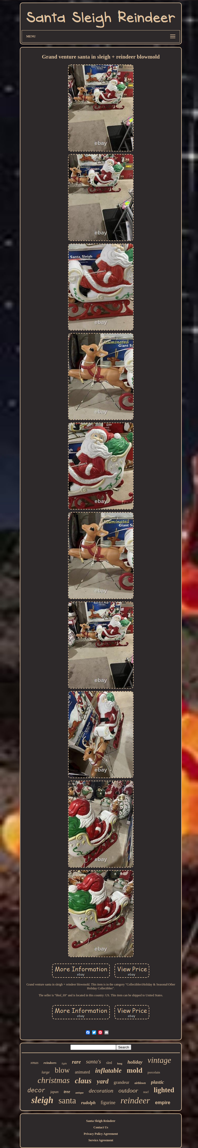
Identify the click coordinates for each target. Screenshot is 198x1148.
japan (54, 1092)
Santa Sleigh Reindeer (100, 1121)
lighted (164, 1090)
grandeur (121, 1082)
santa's (93, 1061)
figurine (108, 1102)
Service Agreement (100, 1140)
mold (135, 1070)
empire (162, 1102)
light (64, 1063)
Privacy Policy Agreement (101, 1134)
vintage (159, 1060)
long (119, 1063)
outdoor (128, 1090)
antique (79, 1092)
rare (76, 1062)
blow (62, 1070)
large (46, 1072)
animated (82, 1072)
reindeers (50, 1063)
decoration (101, 1090)
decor (36, 1090)
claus (83, 1080)
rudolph (88, 1102)
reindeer (135, 1100)
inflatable (108, 1070)
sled (109, 1063)
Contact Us (100, 1127)
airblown (140, 1083)
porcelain (153, 1072)
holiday (134, 1062)
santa (67, 1100)
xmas (34, 1063)
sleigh (42, 1100)
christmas (54, 1080)
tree (67, 1091)
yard (103, 1081)
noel (146, 1092)
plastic (157, 1082)
